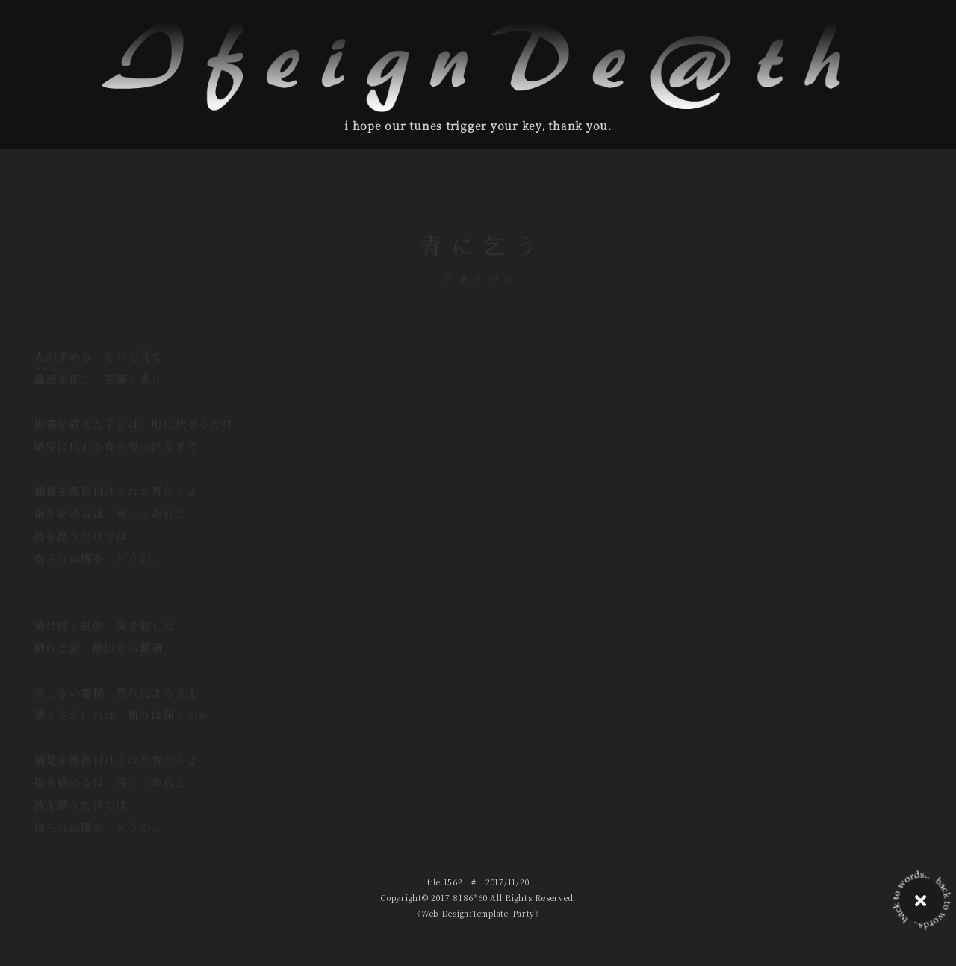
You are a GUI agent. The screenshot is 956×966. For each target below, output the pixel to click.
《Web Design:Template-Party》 (477, 913)
